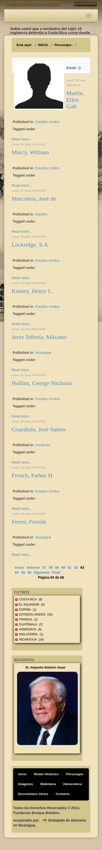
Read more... (22, 139)
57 (44, 567)
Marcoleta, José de (34, 198)
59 (57, 567)
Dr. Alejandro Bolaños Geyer (46, 667)
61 (70, 567)
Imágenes (25, 784)
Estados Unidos (47, 122)
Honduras (42, 445)
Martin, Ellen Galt (75, 99)
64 (17, 572)
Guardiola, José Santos (39, 429)
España (41, 214)
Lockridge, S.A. (31, 244)
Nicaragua (43, 353)
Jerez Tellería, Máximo (39, 337)
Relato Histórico (46, 774)
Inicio (19, 567)
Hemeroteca (72, 784)
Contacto (63, 794)
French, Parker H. (33, 475)
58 (51, 567)
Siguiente (42, 572)
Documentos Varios (33, 794)
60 (63, 567)
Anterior (33, 567)
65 (23, 572)
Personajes (63, 45)
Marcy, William (30, 152)
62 (76, 567)
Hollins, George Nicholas (42, 383)
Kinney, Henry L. (32, 291)
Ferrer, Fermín (29, 521)
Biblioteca (48, 784)
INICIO (43, 45)
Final (56, 572)
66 (29, 572)
